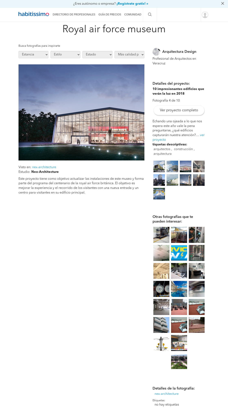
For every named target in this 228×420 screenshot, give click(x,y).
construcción (183, 149)
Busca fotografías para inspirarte (39, 45)
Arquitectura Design (179, 52)
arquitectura (163, 154)
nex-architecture (44, 167)
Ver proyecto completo (179, 110)
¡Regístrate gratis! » (132, 3)
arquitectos (162, 149)
